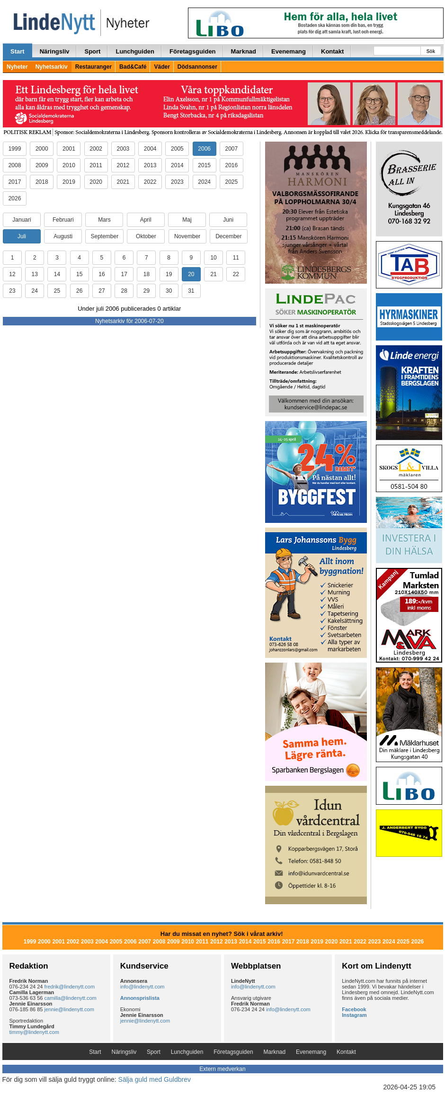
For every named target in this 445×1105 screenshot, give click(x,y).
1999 (15, 148)
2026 (15, 198)
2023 (177, 182)
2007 (231, 148)
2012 (123, 165)
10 (213, 257)
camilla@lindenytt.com (70, 998)
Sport (92, 51)
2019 (68, 182)
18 (146, 274)
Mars (104, 219)
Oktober (146, 236)
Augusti (62, 236)
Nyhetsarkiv (52, 66)
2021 (123, 182)
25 (57, 290)
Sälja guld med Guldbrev (154, 1079)
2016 (231, 165)
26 (79, 290)
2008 (15, 165)
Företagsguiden (192, 51)
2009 (42, 165)
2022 (150, 182)
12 (12, 274)
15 (79, 274)
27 (101, 290)
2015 (204, 165)
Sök (431, 51)
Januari (21, 219)
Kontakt (332, 51)
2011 (95, 165)
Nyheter (17, 66)
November (187, 236)
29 (146, 290)
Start (17, 51)
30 (169, 290)
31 (191, 290)
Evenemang (288, 51)
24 (35, 290)
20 (191, 274)
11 (236, 257)
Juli (22, 236)
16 (101, 274)
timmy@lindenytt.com (34, 1032)
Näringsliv (55, 51)
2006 (204, 148)
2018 (42, 182)
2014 (177, 165)
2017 (15, 182)
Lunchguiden (135, 51)
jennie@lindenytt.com (69, 1009)
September (104, 236)
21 (213, 274)
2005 (177, 148)
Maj (186, 219)
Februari (63, 219)
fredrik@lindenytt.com (69, 986)
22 (236, 274)
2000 (42, 148)
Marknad (243, 51)
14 (57, 274)
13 (35, 274)
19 (169, 274)
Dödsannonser (197, 66)
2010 (68, 165)
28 (124, 290)
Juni (228, 219)
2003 (123, 148)
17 (124, 274)
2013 (150, 165)
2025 (231, 182)
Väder (161, 66)
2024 (204, 182)
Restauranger (93, 66)
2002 (95, 148)
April (145, 219)
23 (12, 290)
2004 (150, 148)
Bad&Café (132, 66)
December (228, 236)
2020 (95, 182)
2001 (68, 148)
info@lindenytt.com (142, 986)
